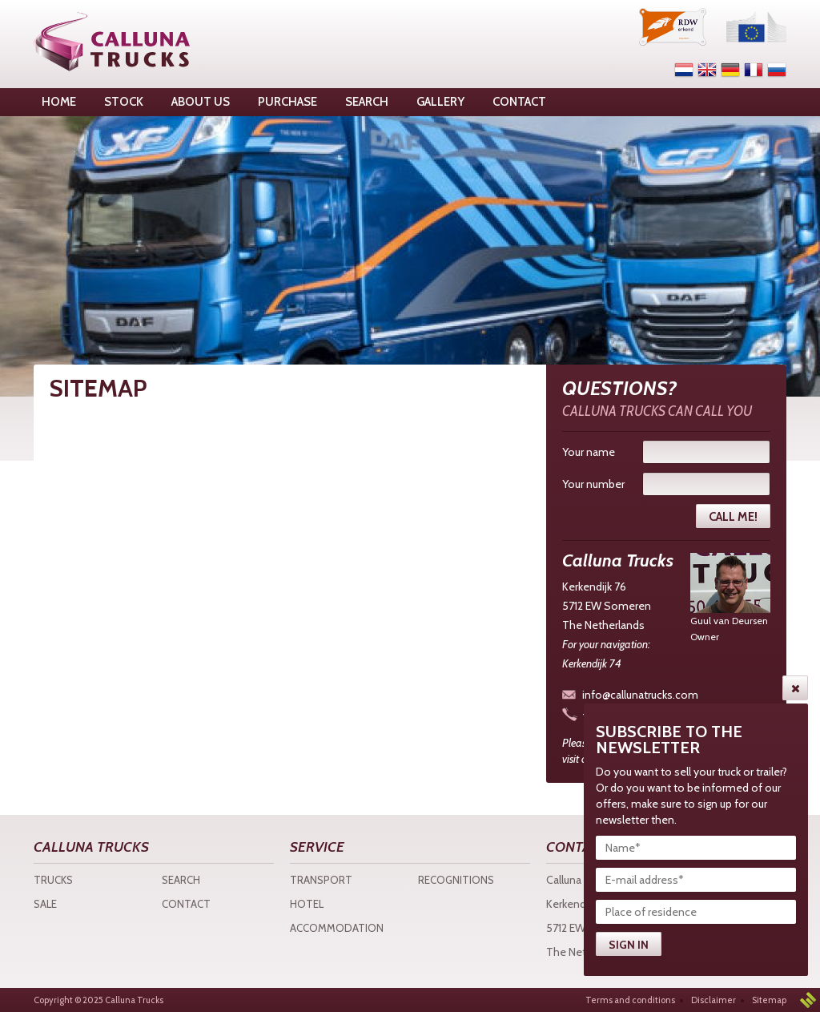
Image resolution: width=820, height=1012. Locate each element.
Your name (588, 452)
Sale (45, 903)
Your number (593, 484)
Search (181, 879)
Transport (321, 879)
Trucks (53, 879)
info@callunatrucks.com (640, 694)
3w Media (808, 1000)
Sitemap (769, 1000)
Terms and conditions (630, 1000)
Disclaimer (713, 1000)
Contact (186, 903)
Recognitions (456, 879)
